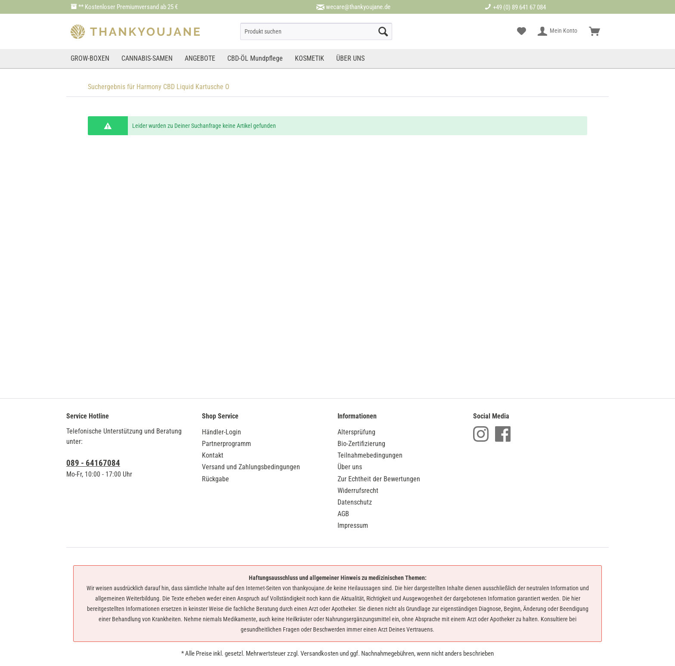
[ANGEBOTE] (200, 58)
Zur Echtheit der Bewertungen (379, 479)
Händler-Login (221, 432)
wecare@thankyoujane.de (358, 7)
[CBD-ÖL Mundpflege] (255, 58)
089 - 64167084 (93, 463)
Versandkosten (319, 653)
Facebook (503, 434)
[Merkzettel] (521, 31)
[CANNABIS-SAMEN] (147, 58)
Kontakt (212, 455)
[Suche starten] (383, 31)
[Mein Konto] (558, 31)
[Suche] (316, 31)
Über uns (350, 467)
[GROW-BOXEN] (90, 58)
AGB (343, 514)
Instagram (481, 434)
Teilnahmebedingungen (370, 455)
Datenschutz (355, 502)
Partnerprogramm (226, 444)
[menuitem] (316, 31)
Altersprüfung (356, 432)
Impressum (353, 525)
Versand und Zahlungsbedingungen (251, 467)
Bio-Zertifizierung (361, 444)
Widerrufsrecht (358, 490)
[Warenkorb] (594, 31)
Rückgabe (215, 479)
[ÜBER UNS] (350, 58)
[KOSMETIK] (309, 58)
